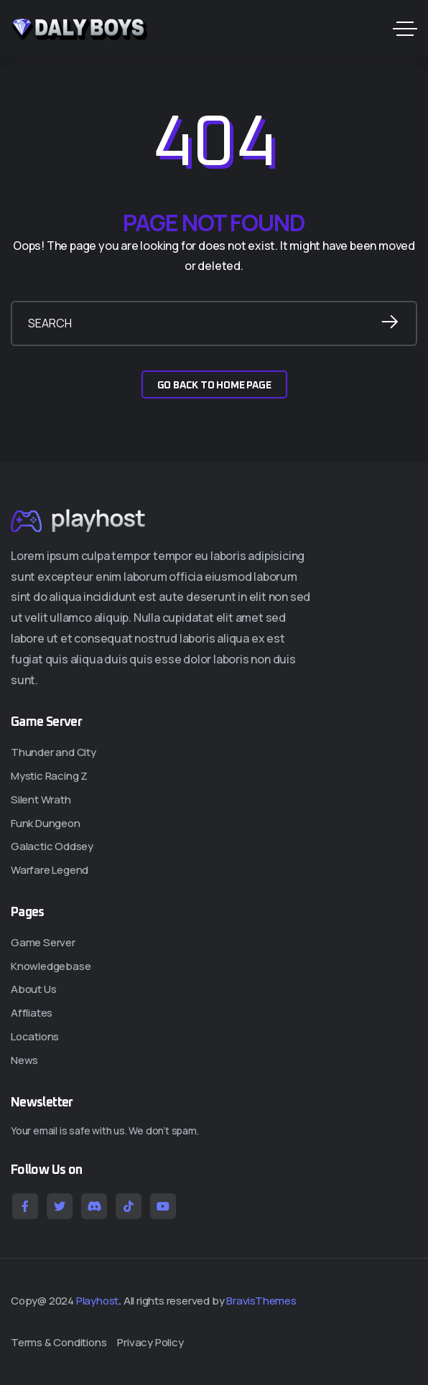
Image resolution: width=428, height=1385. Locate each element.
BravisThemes (261, 1300)
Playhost (97, 1300)
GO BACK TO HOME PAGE (214, 386)
